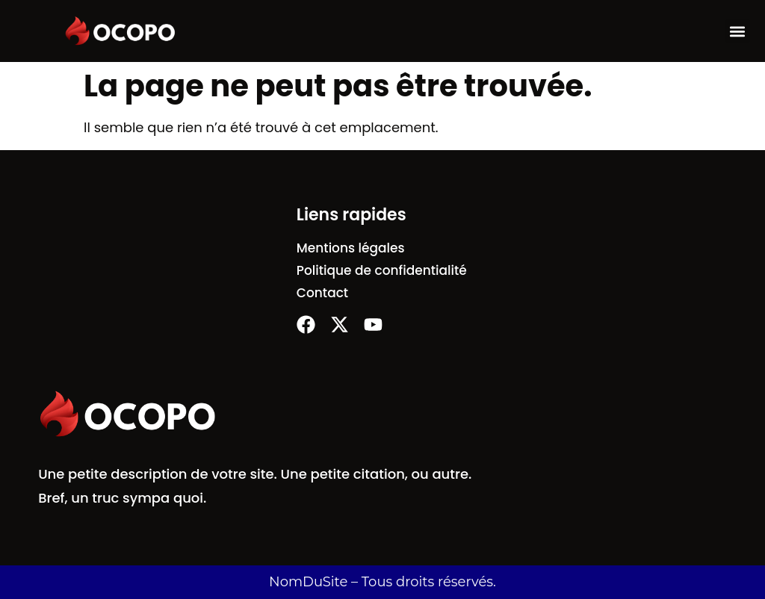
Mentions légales (351, 247)
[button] (737, 31)
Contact (322, 292)
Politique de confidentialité (382, 270)
